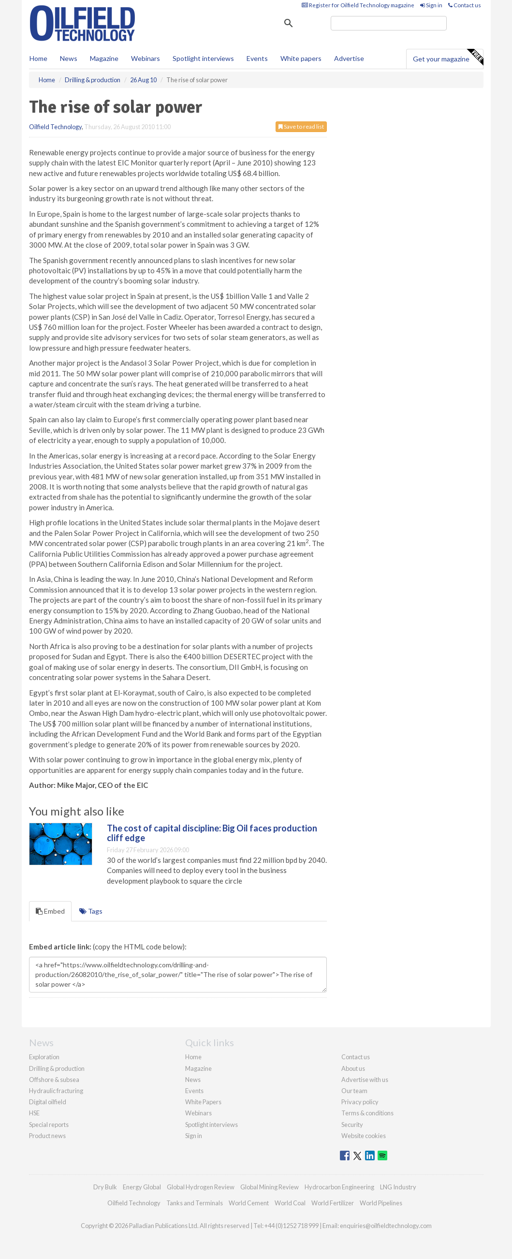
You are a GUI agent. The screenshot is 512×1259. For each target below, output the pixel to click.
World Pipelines (381, 1203)
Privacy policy (360, 1102)
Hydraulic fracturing (56, 1091)
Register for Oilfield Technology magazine (358, 5)
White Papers (203, 1102)
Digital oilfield (47, 1102)
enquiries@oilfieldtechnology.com (386, 1225)
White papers (301, 58)
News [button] (68, 58)
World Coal (290, 1203)
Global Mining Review (269, 1187)
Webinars (145, 58)
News (193, 1079)
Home (38, 58)
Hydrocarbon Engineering (339, 1187)
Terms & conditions (367, 1113)
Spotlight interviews (203, 58)
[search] (389, 23)
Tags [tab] (90, 911)
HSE (34, 1113)
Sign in (431, 5)
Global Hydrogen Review (200, 1187)
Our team (354, 1091)
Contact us (464, 5)
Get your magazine (448, 57)
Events (257, 58)
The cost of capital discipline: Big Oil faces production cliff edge (212, 833)
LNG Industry (398, 1187)
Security (352, 1124)
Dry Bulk (105, 1187)
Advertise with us (364, 1079)
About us (353, 1068)
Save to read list (301, 126)
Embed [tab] (50, 911)
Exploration (44, 1057)
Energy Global (142, 1187)
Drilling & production (57, 1068)
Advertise (349, 58)
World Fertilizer (332, 1203)
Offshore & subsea (54, 1079)
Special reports (49, 1124)
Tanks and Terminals (194, 1203)
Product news (47, 1136)
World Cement (249, 1203)
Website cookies (363, 1136)
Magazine (104, 58)
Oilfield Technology (55, 127)
